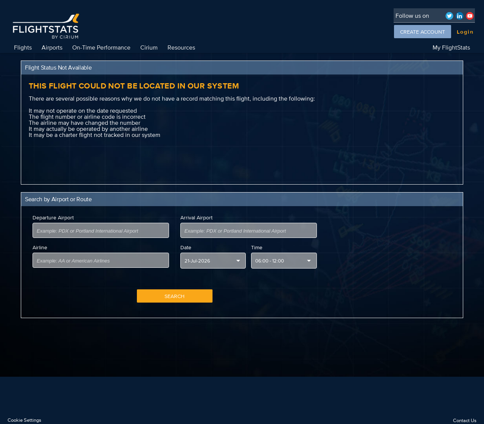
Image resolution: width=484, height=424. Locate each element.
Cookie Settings (24, 420)
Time (256, 247)
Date (185, 247)
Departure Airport (53, 217)
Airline (40, 247)
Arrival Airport (196, 217)
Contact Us (464, 420)
